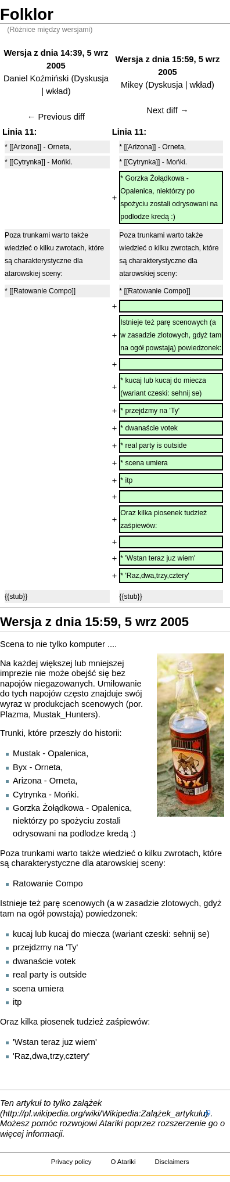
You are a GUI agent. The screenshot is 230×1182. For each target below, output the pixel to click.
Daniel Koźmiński (36, 78)
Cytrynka (29, 794)
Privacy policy (71, 1161)
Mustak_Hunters (64, 714)
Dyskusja (91, 78)
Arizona (27, 780)
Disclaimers (171, 1161)
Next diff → (167, 110)
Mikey (132, 84)
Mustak (26, 753)
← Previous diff (56, 116)
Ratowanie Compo (48, 883)
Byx (20, 767)
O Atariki (122, 1161)
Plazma (14, 714)
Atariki (111, 1123)
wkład (56, 91)
